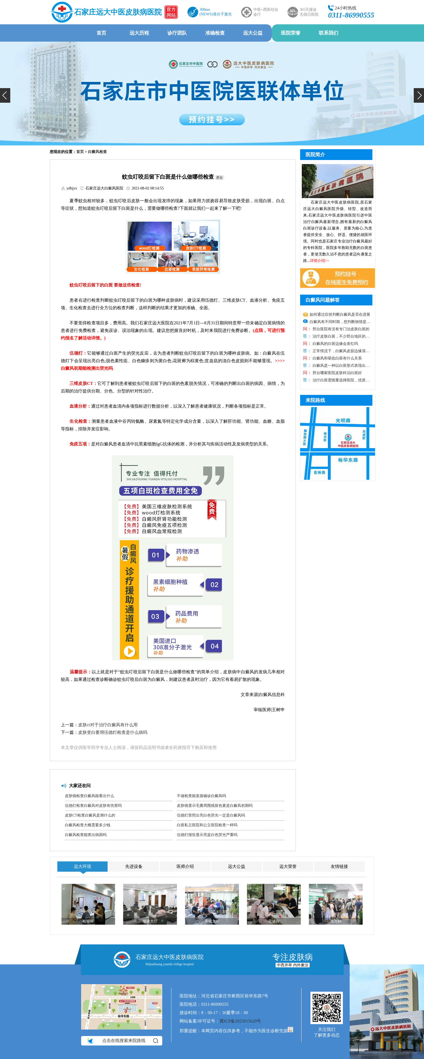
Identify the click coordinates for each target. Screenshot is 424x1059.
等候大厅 (212, 921)
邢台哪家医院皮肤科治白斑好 (337, 373)
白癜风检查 (97, 152)
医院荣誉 (290, 33)
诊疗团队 (177, 33)
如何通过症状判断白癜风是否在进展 (340, 314)
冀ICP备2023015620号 (240, 1021)
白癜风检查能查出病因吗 (86, 835)
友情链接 (339, 866)
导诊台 (274, 921)
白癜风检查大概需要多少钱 (87, 825)
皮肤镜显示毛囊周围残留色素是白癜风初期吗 (215, 806)
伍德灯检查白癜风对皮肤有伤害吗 (93, 806)
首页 (101, 33)
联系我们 (328, 33)
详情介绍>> (319, 261)
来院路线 (315, 400)
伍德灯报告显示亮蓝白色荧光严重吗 (207, 835)
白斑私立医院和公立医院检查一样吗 (207, 825)
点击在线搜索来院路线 (122, 1041)
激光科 (336, 921)
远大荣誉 (288, 866)
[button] (5, 95)
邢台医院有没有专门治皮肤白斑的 (340, 329)
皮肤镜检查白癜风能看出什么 (89, 796)
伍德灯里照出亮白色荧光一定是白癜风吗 (211, 815)
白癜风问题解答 (323, 300)
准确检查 (215, 33)
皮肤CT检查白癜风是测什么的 (90, 815)
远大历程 (139, 33)
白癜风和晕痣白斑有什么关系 (337, 358)
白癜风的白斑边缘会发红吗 (335, 344)
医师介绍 (185, 866)
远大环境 (82, 866)
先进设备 (134, 866)
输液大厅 (150, 921)
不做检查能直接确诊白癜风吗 (201, 796)
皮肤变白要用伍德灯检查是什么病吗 (112, 732)
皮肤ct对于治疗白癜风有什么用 (108, 724)
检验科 (88, 921)
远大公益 (253, 33)
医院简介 (315, 154)
